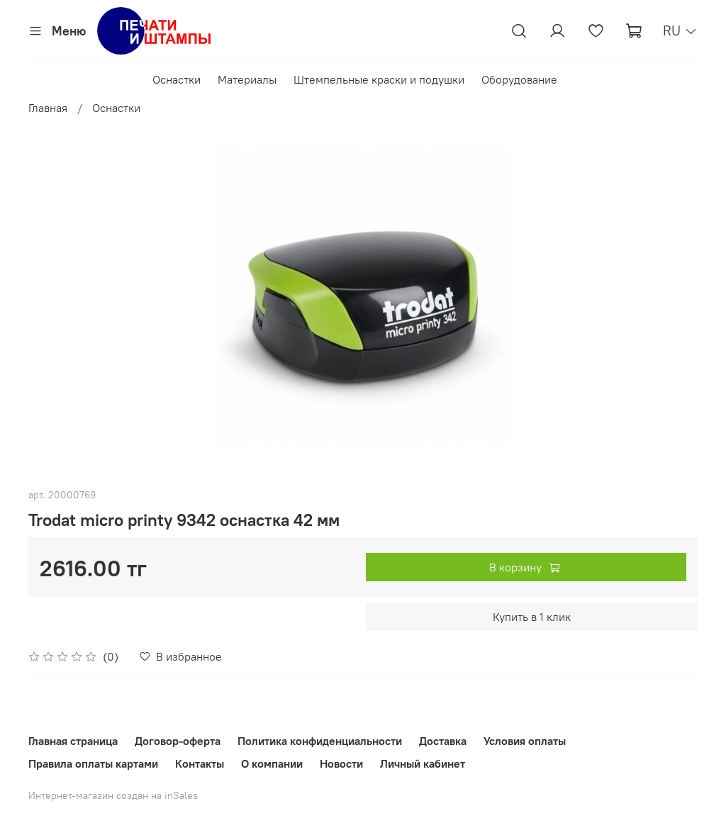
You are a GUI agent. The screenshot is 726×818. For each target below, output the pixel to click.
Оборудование (519, 79)
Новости (341, 763)
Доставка (443, 741)
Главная (47, 108)
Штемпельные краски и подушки (379, 79)
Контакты (199, 763)
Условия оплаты (525, 741)
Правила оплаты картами (93, 763)
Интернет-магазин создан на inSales (113, 795)
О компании (272, 763)
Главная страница (73, 741)
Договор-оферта (177, 741)
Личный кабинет (422, 763)
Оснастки (176, 79)
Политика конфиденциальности (320, 741)
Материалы (247, 79)
